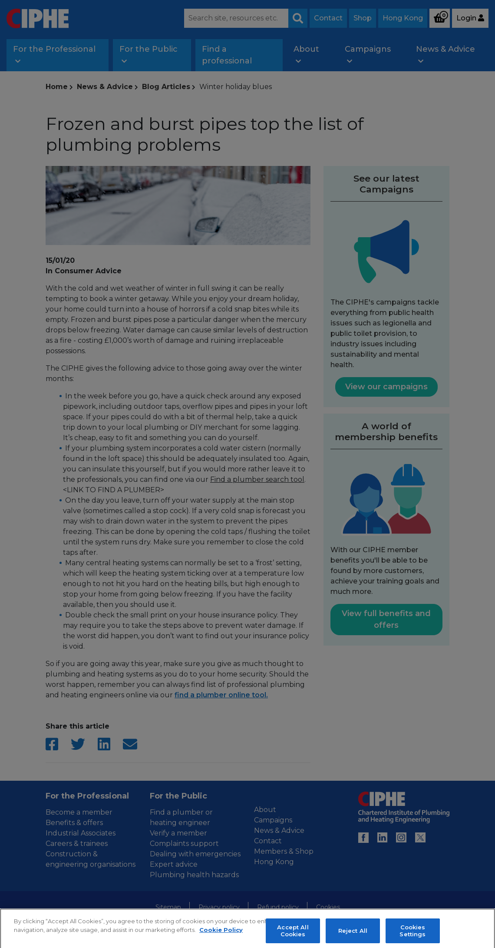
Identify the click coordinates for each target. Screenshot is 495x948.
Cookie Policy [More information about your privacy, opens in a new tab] (221, 934)
